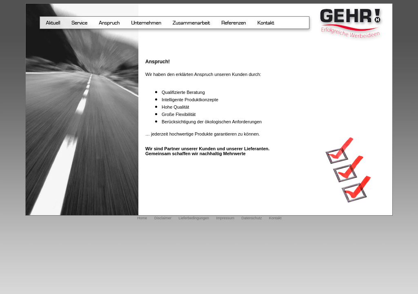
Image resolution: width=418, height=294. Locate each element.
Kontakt (275, 218)
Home (142, 218)
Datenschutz (252, 218)
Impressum (225, 218)
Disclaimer (162, 218)
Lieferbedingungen (193, 218)
